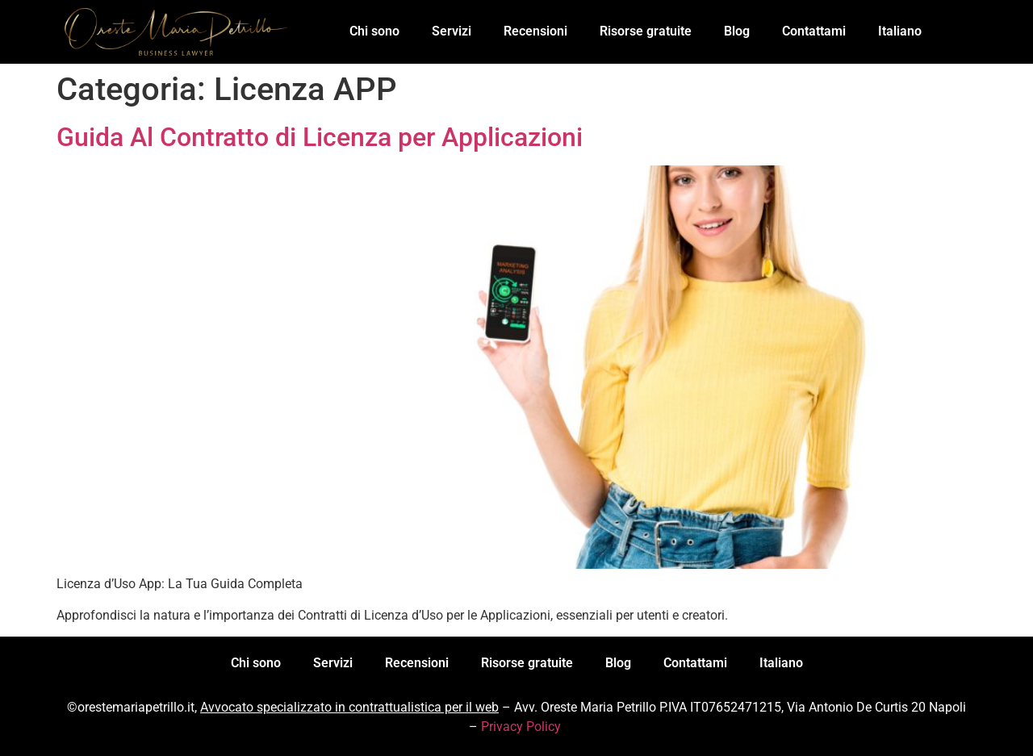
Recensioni (535, 31)
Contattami (814, 31)
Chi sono (374, 31)
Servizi (451, 31)
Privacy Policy (521, 726)
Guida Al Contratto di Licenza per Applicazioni (319, 137)
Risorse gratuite (646, 31)
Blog (737, 31)
